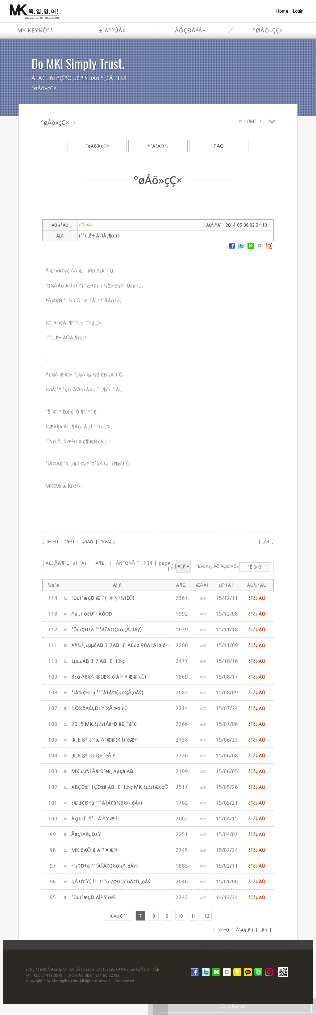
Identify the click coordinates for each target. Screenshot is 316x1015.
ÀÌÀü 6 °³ (119, 915)
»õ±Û (51, 541)
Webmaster (124, 981)
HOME (250, 121)
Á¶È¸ (100, 563)
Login (298, 10)
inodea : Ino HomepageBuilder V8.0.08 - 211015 (241, 944)
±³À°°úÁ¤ (112, 30)
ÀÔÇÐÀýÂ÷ (190, 30)
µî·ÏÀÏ (80, 563)
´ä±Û (69, 541)
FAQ (219, 145)
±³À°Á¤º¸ (158, 145)
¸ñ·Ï (266, 541)
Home (282, 10)
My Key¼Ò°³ (34, 30)
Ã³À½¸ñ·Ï (244, 929)
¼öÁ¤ (87, 541)
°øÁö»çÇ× (268, 30)
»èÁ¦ (106, 541)
